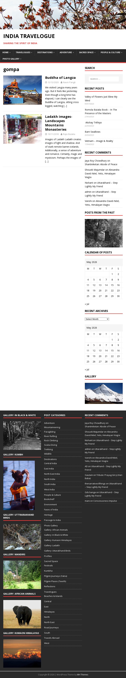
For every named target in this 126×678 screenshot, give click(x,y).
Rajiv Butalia (69, 134)
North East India (52, 473)
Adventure (66, 52)
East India (49, 468)
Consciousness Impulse (105, 500)
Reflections (49, 586)
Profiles (48, 556)
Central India (50, 463)
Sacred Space (86, 52)
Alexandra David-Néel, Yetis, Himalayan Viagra (102, 173)
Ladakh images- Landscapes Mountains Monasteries (58, 123)
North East (49, 622)
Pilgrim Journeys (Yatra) (55, 576)
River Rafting (50, 436)
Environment (50, 504)
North (47, 616)
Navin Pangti (69, 82)
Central (47, 601)
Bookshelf (49, 499)
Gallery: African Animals (56, 529)
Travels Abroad (51, 637)
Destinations (44, 52)
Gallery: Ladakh (52, 545)
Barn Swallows (92, 131)
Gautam (89, 474)
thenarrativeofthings (95, 483)
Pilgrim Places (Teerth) (55, 581)
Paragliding (49, 431)
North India (49, 479)
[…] (65, 105)
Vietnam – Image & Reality (99, 140)
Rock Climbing (51, 440)
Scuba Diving (50, 444)
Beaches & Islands (53, 596)
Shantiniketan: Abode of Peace (101, 164)
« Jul (87, 304)
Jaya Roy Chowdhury (96, 160)
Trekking (48, 449)
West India (49, 489)
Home (5, 52)
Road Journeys (51, 627)
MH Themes (82, 674)
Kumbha (48, 570)
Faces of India (51, 509)
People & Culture (110, 52)
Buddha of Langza (60, 77)
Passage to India (52, 520)
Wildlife (48, 453)
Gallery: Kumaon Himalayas (58, 540)
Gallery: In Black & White (56, 534)
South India (49, 484)
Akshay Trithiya (93, 122)
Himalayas (49, 611)
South (47, 632)
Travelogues (23, 52)
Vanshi (88, 201)
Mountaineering (52, 427)
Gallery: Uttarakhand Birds (57, 550)
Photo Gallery (11, 58)
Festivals (48, 565)
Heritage (48, 514)
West (46, 643)
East (46, 606)
